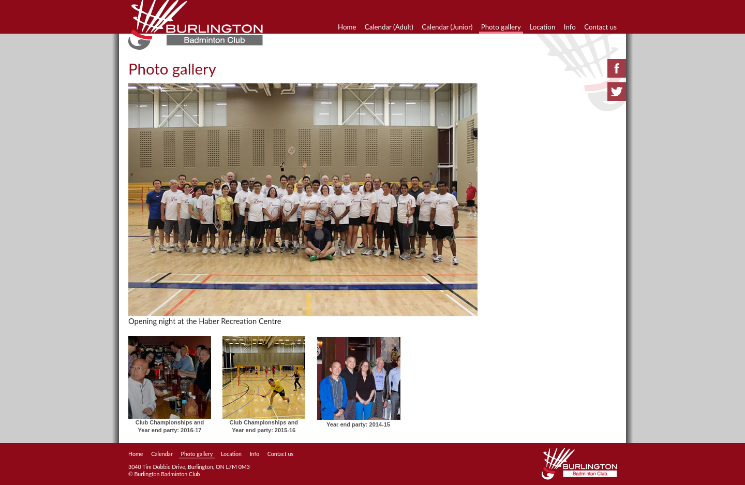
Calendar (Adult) (389, 27)
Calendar (162, 453)
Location (542, 27)
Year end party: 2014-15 (358, 424)
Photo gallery (501, 27)
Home (347, 27)
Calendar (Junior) (447, 27)
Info (570, 27)
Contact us (600, 27)
